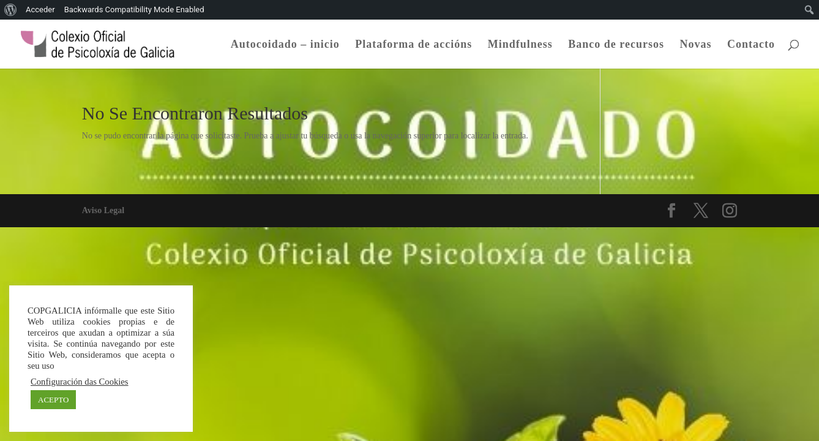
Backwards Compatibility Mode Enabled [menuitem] (134, 9)
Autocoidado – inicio (285, 45)
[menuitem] (10, 10)
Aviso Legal (103, 210)
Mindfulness (520, 45)
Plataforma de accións (413, 45)
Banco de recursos (616, 45)
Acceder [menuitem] (40, 9)
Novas (695, 45)
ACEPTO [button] (53, 399)
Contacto (751, 45)
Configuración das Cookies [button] (80, 381)
